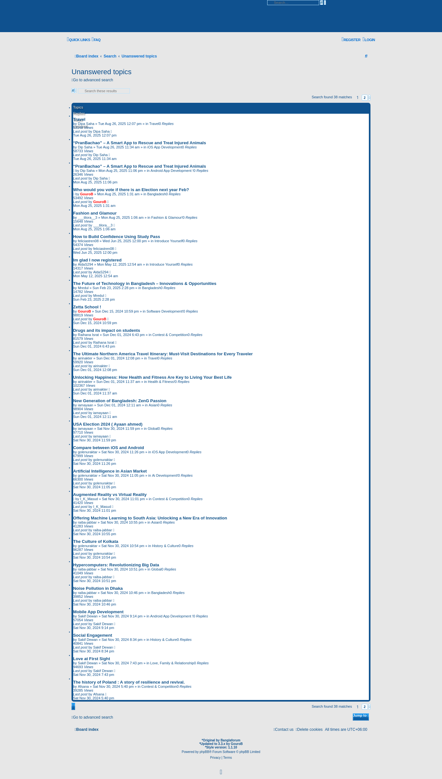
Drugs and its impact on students (106, 330)
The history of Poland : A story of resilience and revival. (129, 682)
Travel (79, 119)
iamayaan (85, 405)
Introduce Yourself (169, 241)
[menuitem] (96, 39)
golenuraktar (88, 452)
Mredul (83, 288)
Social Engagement (92, 635)
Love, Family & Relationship (172, 663)
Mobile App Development (98, 611)
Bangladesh (156, 194)
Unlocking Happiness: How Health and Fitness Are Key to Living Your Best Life (152, 377)
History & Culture (165, 546)
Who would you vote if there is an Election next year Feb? (131, 189)
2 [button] (365, 98)
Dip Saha (85, 147)
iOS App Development (164, 147)
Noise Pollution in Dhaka (98, 588)
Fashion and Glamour (95, 213)
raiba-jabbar (87, 522)
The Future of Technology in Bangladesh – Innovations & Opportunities (145, 283)
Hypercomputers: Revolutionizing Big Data (116, 564)
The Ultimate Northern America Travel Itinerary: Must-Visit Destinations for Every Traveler (163, 353)
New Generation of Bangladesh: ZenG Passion (119, 400)
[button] (369, 98)
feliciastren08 (88, 241)
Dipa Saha (101, 131)
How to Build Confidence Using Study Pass (116, 236)
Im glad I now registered (97, 260)
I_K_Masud (89, 499)
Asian (153, 405)
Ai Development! (165, 475)
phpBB (204, 752)
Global (153, 428)
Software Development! (165, 311)
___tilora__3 (88, 217)
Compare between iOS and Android (108, 447)
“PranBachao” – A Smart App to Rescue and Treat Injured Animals (139, 142)
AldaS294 (85, 264)
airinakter (85, 358)
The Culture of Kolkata (95, 541)
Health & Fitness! (161, 382)
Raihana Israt (88, 335)
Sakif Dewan (88, 616)
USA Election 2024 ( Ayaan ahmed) (107, 424)
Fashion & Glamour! (167, 217)
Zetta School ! (87, 307)
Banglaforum (231, 740)
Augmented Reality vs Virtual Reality (110, 494)
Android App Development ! (171, 171)
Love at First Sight (91, 658)
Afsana (83, 686)
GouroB (86, 194)
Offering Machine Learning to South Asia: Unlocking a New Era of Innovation (150, 518)
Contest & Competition (170, 335)
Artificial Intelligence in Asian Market (110, 471)
